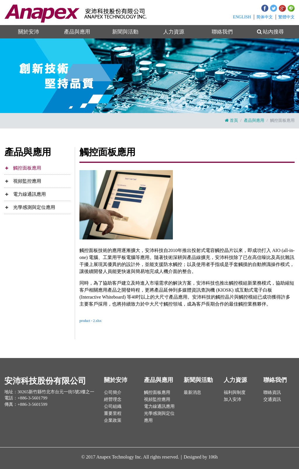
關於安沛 (28, 32)
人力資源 (173, 32)
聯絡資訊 (272, 392)
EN (242, 17)
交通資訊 (272, 399)
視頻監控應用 (27, 181)
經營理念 (112, 399)
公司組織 (112, 406)
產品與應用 (77, 32)
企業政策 (112, 420)
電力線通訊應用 (29, 194)
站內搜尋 (270, 32)
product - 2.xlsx (90, 321)
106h (213, 456)
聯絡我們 (222, 32)
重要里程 (112, 413)
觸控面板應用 (27, 167)
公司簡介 (112, 392)
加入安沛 (232, 399)
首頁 (231, 120)
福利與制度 (235, 392)
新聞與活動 (125, 32)
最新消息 (192, 392)
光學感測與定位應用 (34, 207)
